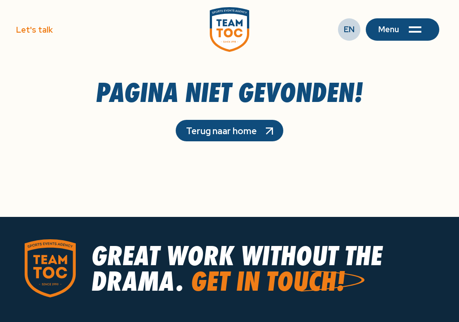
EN (349, 29)
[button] (402, 29)
